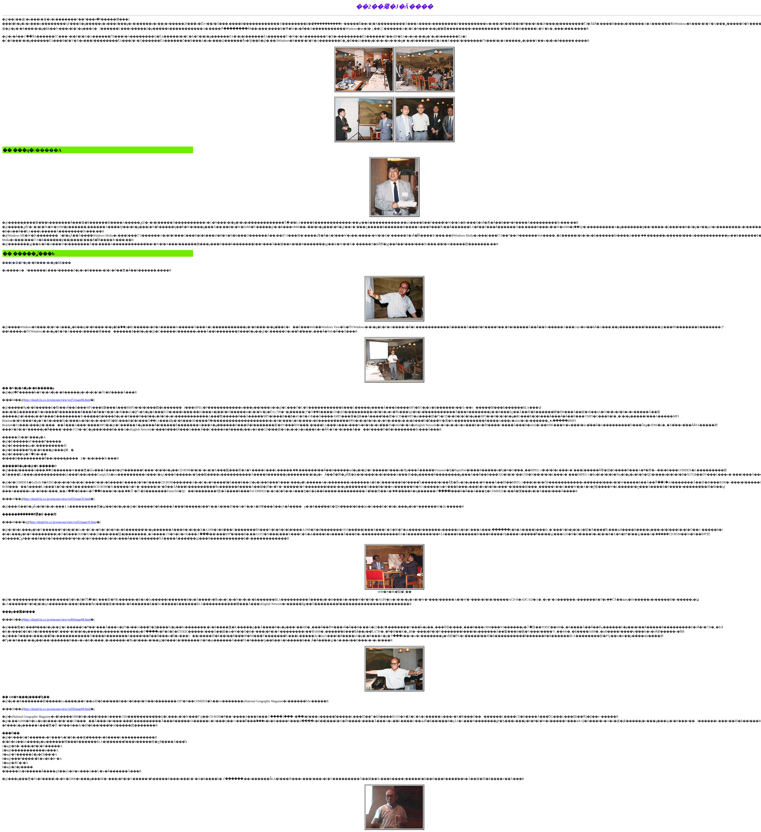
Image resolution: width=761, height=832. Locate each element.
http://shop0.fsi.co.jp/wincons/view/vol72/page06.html (57, 400)
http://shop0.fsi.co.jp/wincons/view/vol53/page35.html (63, 522)
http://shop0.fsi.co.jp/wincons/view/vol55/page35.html (57, 498)
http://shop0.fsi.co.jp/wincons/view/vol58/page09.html (57, 709)
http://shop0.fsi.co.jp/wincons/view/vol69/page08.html (57, 619)
